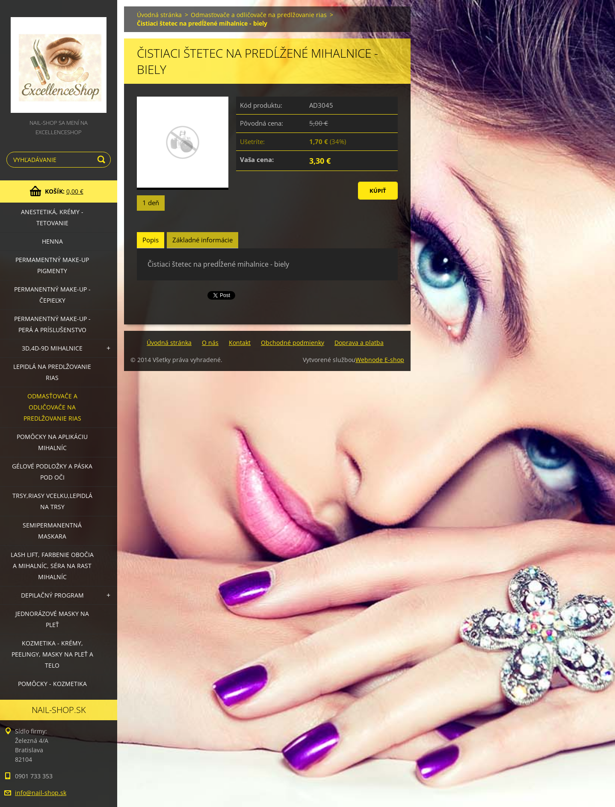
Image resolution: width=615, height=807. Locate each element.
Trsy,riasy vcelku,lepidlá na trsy (52, 501)
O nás (210, 343)
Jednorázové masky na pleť (52, 619)
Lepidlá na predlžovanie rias (52, 372)
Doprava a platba (359, 343)
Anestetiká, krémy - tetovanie (52, 217)
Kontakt (240, 343)
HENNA (52, 241)
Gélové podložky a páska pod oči (52, 471)
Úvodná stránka (159, 15)
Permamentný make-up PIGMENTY (52, 265)
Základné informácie (202, 240)
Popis (150, 240)
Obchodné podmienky (292, 343)
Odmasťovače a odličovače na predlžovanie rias (52, 407)
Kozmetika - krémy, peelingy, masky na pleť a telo (52, 654)
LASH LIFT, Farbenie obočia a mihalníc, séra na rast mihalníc (52, 566)
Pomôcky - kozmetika (52, 684)
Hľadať (102, 159)
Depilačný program (52, 595)
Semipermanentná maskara (52, 530)
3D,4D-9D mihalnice (52, 348)
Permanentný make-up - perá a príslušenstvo (52, 324)
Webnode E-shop (379, 360)
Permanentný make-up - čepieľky (52, 294)
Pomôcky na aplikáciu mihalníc (52, 442)
